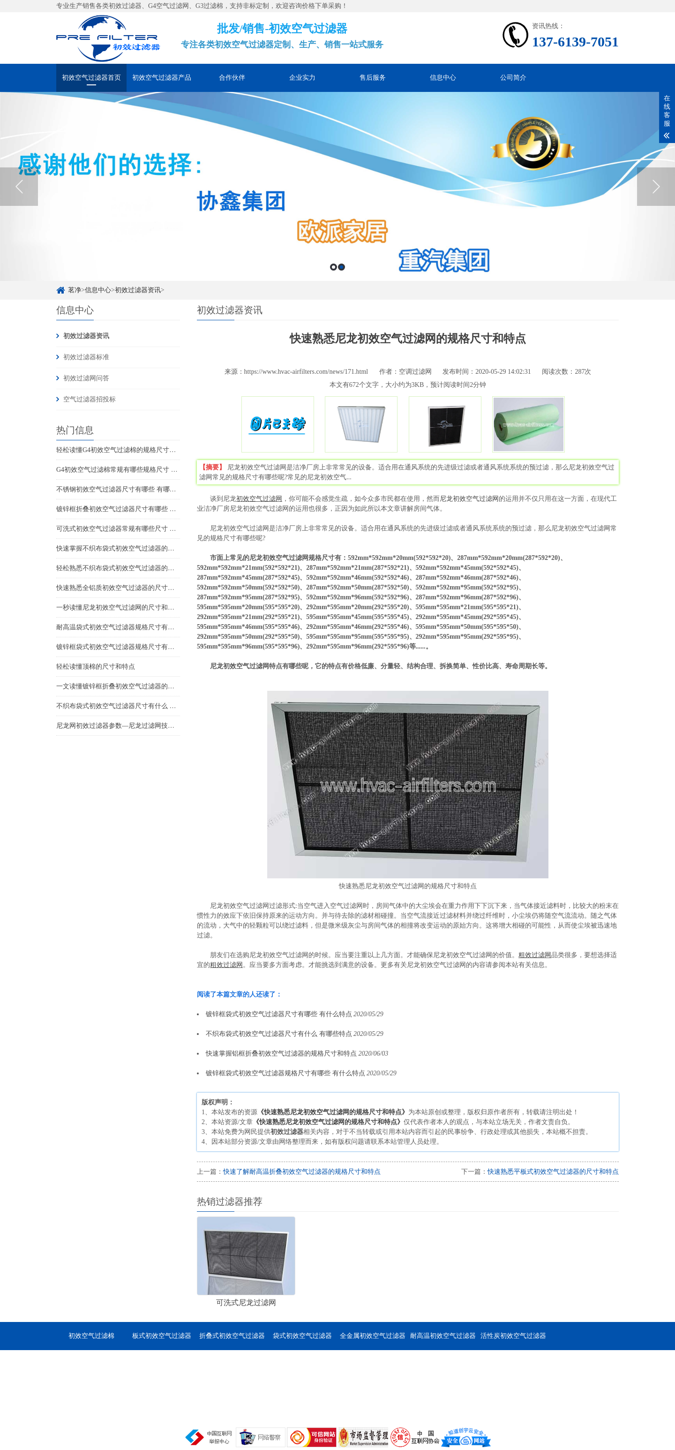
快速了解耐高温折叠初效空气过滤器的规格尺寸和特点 (302, 1171)
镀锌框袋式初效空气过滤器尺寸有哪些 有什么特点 (279, 1014)
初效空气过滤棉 (91, 1335)
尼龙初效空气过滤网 (469, 498)
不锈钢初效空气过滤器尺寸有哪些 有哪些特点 (122, 489)
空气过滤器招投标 (89, 399)
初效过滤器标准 (86, 357)
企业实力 (302, 77)
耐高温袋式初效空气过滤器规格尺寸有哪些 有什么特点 (136, 627)
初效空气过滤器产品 (161, 77)
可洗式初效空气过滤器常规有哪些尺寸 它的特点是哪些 (136, 528)
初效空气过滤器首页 (91, 77)
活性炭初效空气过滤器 (513, 1335)
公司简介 (513, 77)
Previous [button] (19, 186)
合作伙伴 (232, 77)
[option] (337, 186)
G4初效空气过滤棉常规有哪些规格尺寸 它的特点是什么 (136, 469)
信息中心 (443, 77)
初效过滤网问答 (86, 378)
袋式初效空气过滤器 (302, 1335)
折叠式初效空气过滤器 (232, 1335)
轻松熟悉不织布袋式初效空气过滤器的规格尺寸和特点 (135, 568)
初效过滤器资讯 (138, 290)
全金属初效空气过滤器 (372, 1335)
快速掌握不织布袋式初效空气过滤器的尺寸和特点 (128, 548)
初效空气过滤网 (259, 498)
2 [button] (341, 267)
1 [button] (333, 267)
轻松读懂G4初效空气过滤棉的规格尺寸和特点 (122, 449)
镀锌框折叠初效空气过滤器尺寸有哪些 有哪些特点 (129, 509)
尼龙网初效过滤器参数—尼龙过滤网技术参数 (122, 725)
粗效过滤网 (534, 955)
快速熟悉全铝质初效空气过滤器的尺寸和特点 (122, 587)
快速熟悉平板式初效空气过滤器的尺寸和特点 (553, 1171)
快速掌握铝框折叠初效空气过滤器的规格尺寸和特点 (281, 1053)
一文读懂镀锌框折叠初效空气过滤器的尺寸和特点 (128, 686)
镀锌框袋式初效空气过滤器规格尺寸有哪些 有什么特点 (136, 646)
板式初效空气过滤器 (161, 1335)
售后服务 (373, 77)
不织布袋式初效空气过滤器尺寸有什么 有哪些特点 (129, 706)
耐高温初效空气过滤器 (443, 1335)
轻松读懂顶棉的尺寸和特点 (95, 666)
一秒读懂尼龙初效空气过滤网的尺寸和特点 (118, 607)
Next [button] (656, 186)
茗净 (74, 290)
